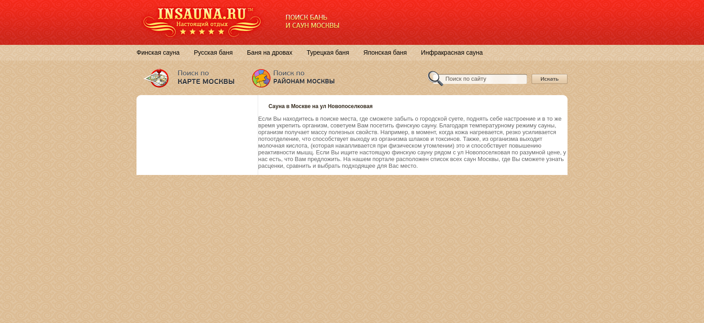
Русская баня (213, 52)
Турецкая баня (328, 52)
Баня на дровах (269, 52)
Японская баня (385, 52)
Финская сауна (158, 52)
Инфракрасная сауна (452, 52)
